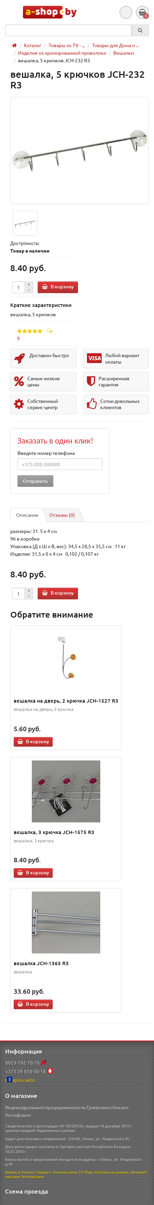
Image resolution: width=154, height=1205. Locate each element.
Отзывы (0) (62, 515)
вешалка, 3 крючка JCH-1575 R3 (54, 832)
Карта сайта (20, 1080)
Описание (27, 515)
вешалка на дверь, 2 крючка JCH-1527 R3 (66, 700)
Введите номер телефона (46, 453)
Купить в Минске (20, 1172)
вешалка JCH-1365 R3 (41, 963)
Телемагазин (32, 1176)
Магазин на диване (111, 1172)
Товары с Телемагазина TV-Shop (64, 1172)
